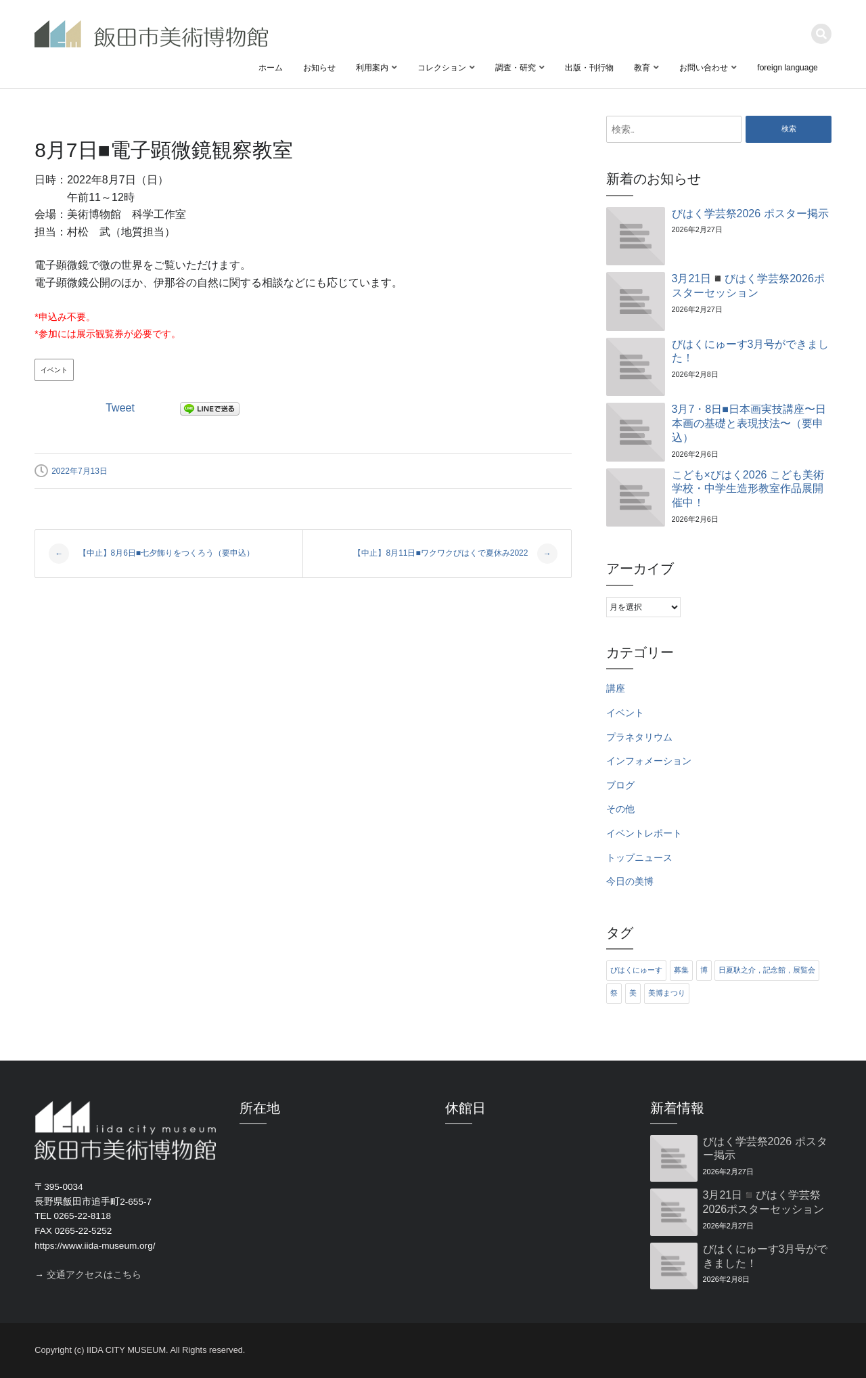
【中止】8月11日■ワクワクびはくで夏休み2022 (455, 553)
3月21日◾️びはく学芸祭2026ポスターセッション (748, 285)
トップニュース (639, 858)
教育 (642, 67)
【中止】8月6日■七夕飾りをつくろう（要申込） (151, 553)
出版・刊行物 (589, 67)
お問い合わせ (703, 67)
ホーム (270, 67)
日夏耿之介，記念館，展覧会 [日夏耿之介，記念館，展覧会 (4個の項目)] (767, 970)
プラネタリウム (639, 737)
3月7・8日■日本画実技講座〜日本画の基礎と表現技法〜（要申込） (749, 423)
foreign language (787, 67)
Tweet (120, 408)
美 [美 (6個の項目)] (633, 993)
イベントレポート (644, 833)
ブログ (620, 785)
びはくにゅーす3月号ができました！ (750, 351)
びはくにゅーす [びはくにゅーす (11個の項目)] (636, 970)
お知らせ (319, 67)
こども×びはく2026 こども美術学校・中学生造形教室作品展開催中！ (748, 489)
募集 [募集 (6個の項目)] (681, 970)
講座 (615, 689)
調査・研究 (515, 67)
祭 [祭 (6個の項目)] (614, 993)
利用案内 (372, 67)
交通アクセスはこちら (94, 1275)
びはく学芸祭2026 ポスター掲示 (750, 213)
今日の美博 (630, 881)
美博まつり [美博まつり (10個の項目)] (666, 993)
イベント (54, 370)
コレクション (441, 67)
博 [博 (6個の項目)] (704, 970)
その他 (620, 809)
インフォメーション (648, 761)
